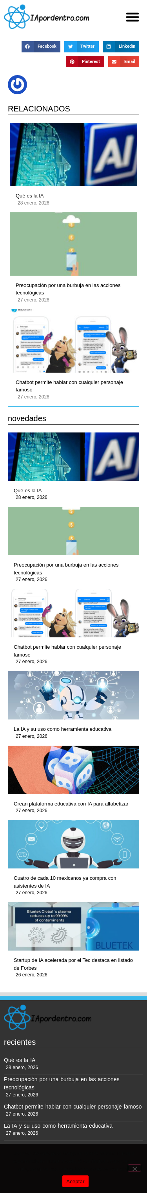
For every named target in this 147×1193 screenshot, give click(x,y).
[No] (134, 1167)
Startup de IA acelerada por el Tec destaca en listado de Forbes (73, 964)
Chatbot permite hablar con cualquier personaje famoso (69, 386)
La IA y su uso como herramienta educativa (62, 729)
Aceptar (75, 1181)
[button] (132, 16)
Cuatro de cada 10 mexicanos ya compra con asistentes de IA (65, 882)
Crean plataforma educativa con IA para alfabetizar (71, 804)
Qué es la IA (30, 196)
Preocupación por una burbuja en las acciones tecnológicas (68, 289)
